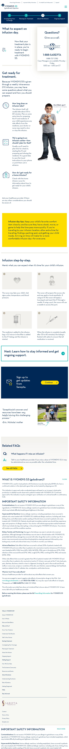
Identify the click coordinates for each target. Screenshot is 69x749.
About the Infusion (7, 652)
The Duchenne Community (9, 667)
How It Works (5, 618)
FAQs (3, 690)
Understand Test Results (8, 634)
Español (57, 2)
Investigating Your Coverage (9, 645)
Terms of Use (5, 715)
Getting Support (6, 660)
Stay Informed (6, 693)
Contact (4, 711)
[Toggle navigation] (66, 7)
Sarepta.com (5, 722)
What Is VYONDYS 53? (8, 611)
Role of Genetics (6, 682)
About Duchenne (6, 675)
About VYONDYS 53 (7, 615)
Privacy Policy (5, 718)
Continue (49, 383)
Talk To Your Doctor (7, 637)
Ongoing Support (6, 656)
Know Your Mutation (7, 630)
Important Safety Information (29, 2)
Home (34, 701)
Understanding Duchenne (8, 679)
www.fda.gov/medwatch (10, 580)
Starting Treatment (7, 641)
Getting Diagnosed (7, 686)
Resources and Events (7, 671)
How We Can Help (7, 664)
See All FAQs (11, 468)
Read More (64, 478)
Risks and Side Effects (7, 622)
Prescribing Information (15, 2)
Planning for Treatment (8, 649)
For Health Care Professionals (46, 2)
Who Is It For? (6, 626)
